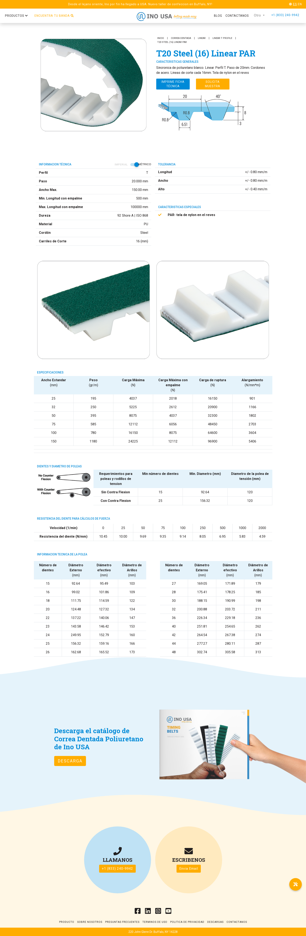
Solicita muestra (212, 84)
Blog (218, 15)
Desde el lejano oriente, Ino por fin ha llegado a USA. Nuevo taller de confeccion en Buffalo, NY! (140, 4)
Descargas (215, 922)
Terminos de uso (154, 922)
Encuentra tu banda (54, 15)
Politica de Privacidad (187, 922)
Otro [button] (258, 15)
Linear (202, 38)
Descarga (70, 760)
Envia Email (188, 869)
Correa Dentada (181, 38)
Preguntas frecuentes (122, 922)
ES (295, 4)
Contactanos (237, 15)
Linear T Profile (222, 38)
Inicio (160, 38)
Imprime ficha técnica (172, 84)
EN (300, 4)
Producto (66, 922)
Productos (16, 15)
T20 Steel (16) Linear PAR (172, 42)
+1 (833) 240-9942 (285, 15)
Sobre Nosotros (89, 922)
